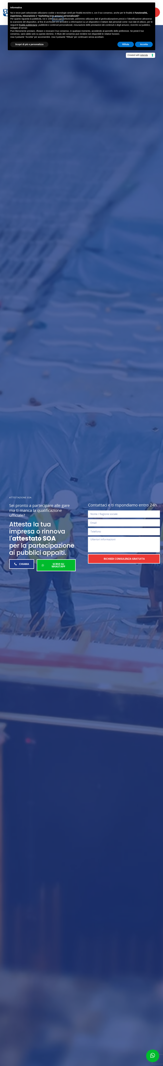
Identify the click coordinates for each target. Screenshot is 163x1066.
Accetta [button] (144, 44)
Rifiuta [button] (125, 44)
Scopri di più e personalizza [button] (29, 44)
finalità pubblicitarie (28, 25)
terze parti (58, 19)
